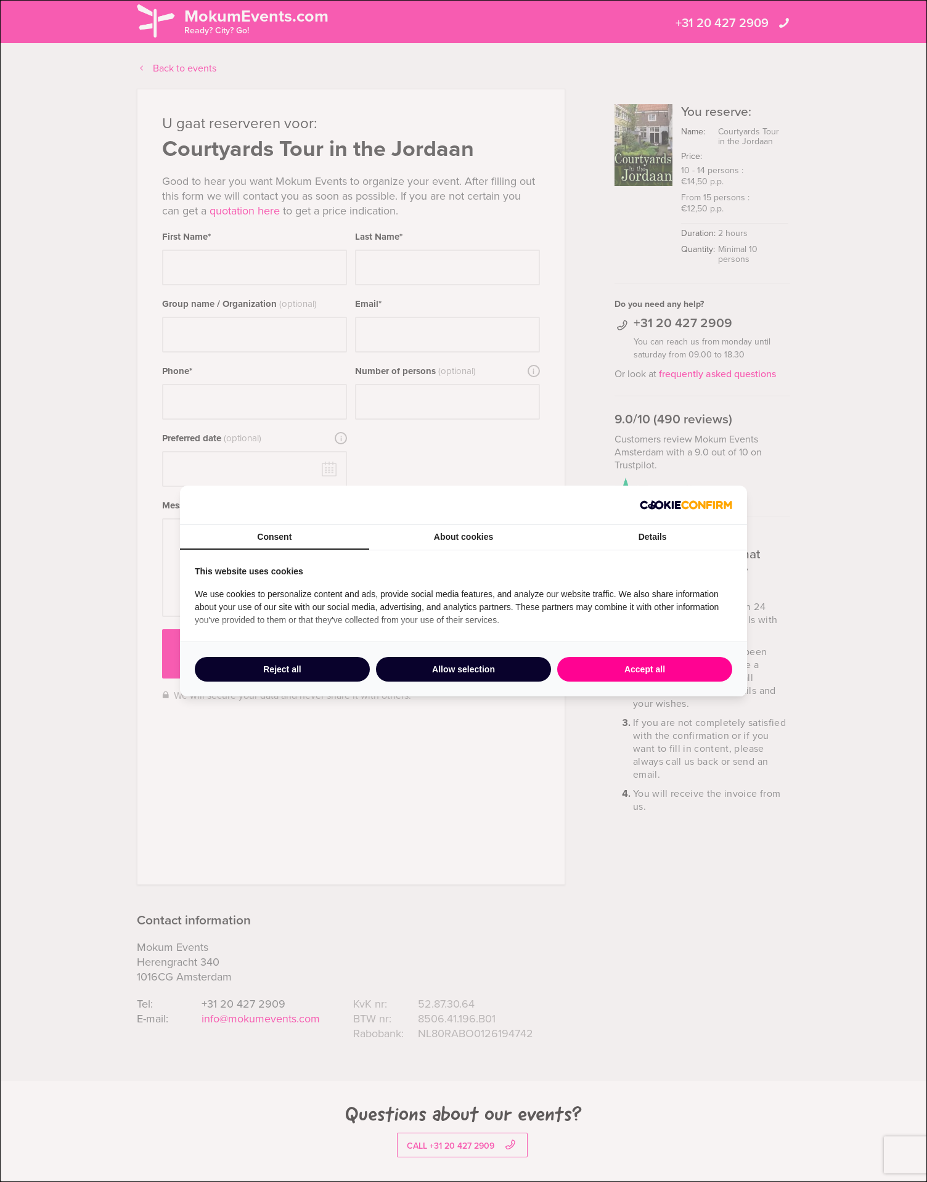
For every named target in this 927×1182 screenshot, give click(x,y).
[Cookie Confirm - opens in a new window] (686, 505)
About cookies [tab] (463, 537)
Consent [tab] (274, 537)
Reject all (282, 669)
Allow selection (463, 669)
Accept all (644, 669)
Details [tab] (653, 537)
